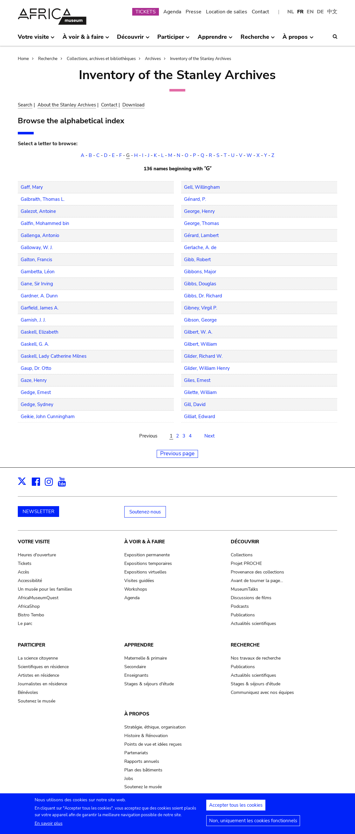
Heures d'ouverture (37, 555)
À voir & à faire (144, 542)
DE (320, 11)
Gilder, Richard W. (203, 356)
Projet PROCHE (246, 563)
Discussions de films (251, 598)
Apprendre (139, 645)
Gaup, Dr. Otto (36, 368)
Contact (260, 11)
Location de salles (226, 11)
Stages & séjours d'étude (149, 684)
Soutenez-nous (145, 512)
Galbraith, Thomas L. (43, 199)
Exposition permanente (147, 555)
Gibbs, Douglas (200, 284)
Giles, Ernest (197, 380)
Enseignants (136, 675)
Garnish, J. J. (33, 320)
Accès (23, 572)
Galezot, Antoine (38, 211)
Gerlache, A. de (200, 247)
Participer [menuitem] (173, 39)
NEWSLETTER (38, 511)
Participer (31, 645)
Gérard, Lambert (201, 235)
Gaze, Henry (34, 380)
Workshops (135, 589)
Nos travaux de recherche (256, 658)
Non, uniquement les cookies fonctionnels (253, 823)
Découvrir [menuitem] (133, 39)
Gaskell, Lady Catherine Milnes (53, 356)
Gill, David (195, 404)
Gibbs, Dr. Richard (203, 296)
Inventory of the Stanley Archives (200, 59)
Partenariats (136, 753)
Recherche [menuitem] (258, 39)
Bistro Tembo (31, 615)
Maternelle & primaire (145, 658)
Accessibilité (30, 581)
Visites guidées (139, 581)
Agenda (172, 11)
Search (25, 105)
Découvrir (245, 542)
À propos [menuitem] (298, 39)
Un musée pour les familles (45, 589)
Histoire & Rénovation (146, 736)
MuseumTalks (244, 589)
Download (133, 105)
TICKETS (145, 11)
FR (300, 11)
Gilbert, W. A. (198, 332)
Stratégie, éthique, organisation (155, 727)
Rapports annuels (141, 761)
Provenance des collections (257, 572)
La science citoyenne (38, 658)
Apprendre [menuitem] (215, 39)
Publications (243, 615)
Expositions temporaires (148, 563)
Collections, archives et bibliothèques (101, 59)
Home (23, 59)
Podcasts (240, 606)
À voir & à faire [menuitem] (86, 39)
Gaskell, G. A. (35, 344)
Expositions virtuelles (145, 572)
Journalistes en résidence (42, 684)
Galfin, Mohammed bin (45, 223)
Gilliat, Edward (199, 416)
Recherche (48, 59)
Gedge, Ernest (36, 392)
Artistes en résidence (38, 675)
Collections (242, 555)
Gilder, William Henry (207, 368)
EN (310, 11)
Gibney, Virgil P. (200, 308)
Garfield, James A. (39, 308)
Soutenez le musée (36, 701)
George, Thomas (201, 223)
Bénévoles (28, 692)
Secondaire (135, 667)
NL (290, 11)
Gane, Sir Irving (37, 284)
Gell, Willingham (202, 187)
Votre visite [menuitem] (36, 39)
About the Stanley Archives (67, 105)
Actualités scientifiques (253, 623)
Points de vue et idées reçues (153, 744)
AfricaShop (29, 606)
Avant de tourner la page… (257, 581)
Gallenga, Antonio (40, 235)
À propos (136, 714)
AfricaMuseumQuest (38, 598)
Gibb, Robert (197, 259)
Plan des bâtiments (143, 770)
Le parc (25, 623)
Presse (193, 11)
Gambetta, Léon (38, 271)
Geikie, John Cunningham (48, 416)
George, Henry (199, 211)
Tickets (24, 563)
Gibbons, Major (200, 271)
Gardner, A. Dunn (39, 296)
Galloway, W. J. (37, 247)
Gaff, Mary (32, 187)
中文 (332, 11)
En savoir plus (49, 826)
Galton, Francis (36, 259)
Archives (153, 59)
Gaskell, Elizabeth (39, 332)
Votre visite (34, 542)
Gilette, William (200, 392)
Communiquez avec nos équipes (262, 692)
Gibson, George (200, 320)
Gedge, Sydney (37, 404)
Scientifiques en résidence (43, 667)
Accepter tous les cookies (236, 807)
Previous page (177, 453)
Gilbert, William (200, 344)
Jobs (128, 779)
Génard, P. (195, 199)
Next (209, 436)
